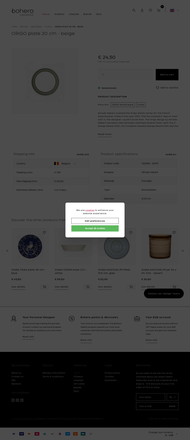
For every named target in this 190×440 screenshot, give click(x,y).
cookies (89, 210)
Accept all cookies (95, 228)
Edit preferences (95, 221)
